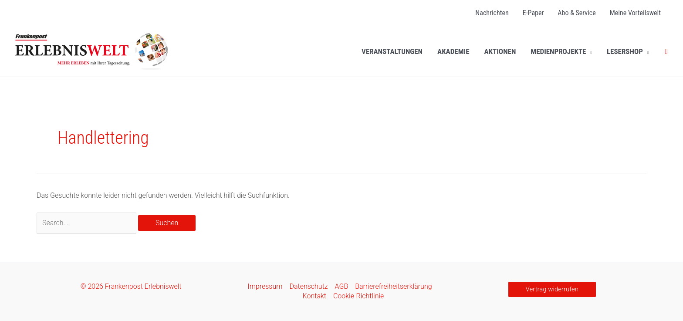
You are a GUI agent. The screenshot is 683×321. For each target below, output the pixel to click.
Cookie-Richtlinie (358, 296)
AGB (341, 286)
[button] (589, 51)
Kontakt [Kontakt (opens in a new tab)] (314, 296)
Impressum (264, 286)
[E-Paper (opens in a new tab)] (533, 13)
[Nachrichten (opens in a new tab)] (491, 13)
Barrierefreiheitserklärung (393, 286)
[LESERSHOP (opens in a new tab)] (627, 51)
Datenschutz (308, 286)
